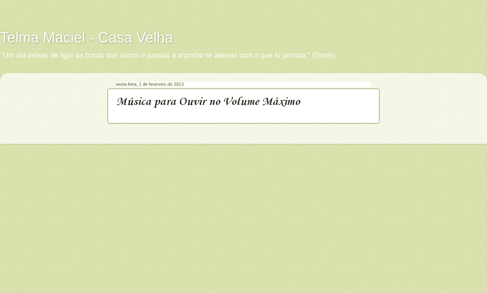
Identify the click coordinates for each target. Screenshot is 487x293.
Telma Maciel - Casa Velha (86, 37)
